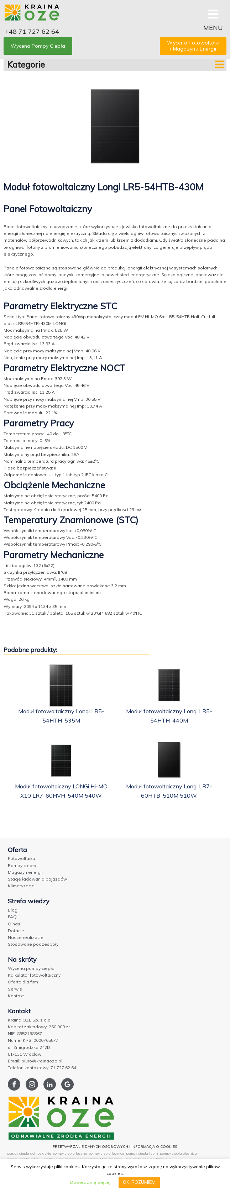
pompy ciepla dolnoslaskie (29, 1153)
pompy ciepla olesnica (178, 1153)
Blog (12, 910)
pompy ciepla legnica (106, 1153)
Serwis (15, 989)
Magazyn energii (25, 872)
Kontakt (16, 995)
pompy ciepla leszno (70, 1153)
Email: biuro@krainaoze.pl (35, 1061)
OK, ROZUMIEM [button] (139, 1182)
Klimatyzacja (21, 885)
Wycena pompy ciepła (31, 968)
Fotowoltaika (21, 858)
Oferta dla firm (23, 981)
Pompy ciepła (22, 865)
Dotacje (16, 930)
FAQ (12, 916)
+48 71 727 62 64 (32, 31)
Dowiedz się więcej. (90, 1182)
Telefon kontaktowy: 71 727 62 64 (42, 1067)
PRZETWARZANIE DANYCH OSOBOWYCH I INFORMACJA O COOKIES (115, 1146)
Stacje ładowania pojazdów (37, 879)
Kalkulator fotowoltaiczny (34, 975)
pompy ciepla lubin (142, 1153)
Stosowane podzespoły (33, 944)
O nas (14, 923)
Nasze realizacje (25, 937)
